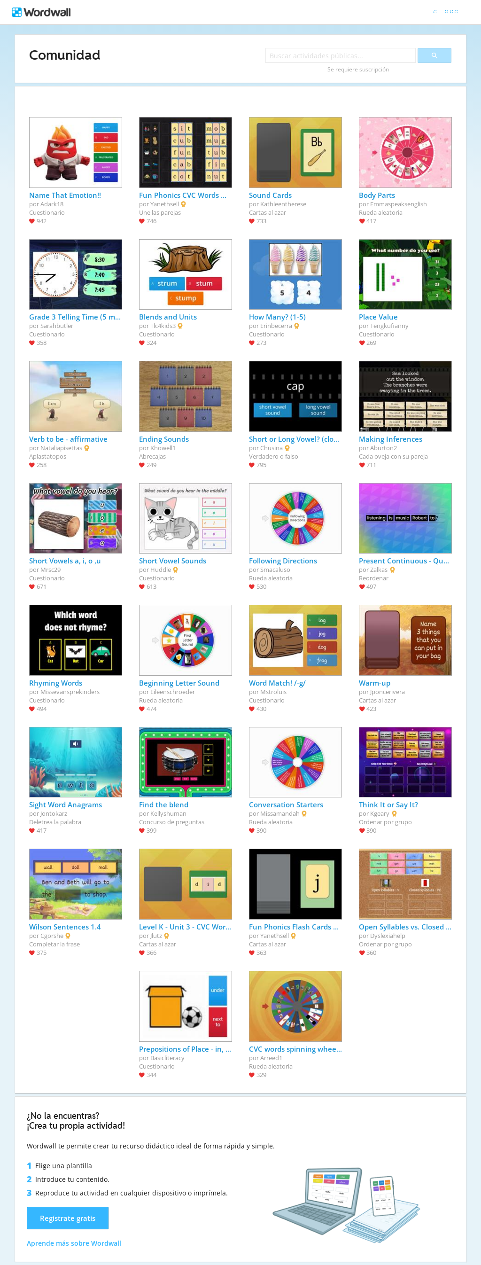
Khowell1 (163, 448)
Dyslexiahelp (387, 935)
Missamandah (280, 813)
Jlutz (156, 935)
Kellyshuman (168, 813)
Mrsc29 (50, 569)
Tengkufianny (389, 325)
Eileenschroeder (172, 691)
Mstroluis (273, 691)
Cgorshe (51, 935)
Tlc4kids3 (163, 325)
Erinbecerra (276, 325)
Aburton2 (383, 448)
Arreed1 (271, 1058)
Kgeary (379, 813)
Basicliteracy (167, 1058)
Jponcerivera (387, 691)
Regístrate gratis (67, 1218)
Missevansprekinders (70, 691)
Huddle (160, 569)
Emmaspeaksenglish (398, 204)
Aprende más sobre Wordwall (74, 1243)
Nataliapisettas (61, 448)
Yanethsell (164, 204)
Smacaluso (275, 569)
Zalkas (379, 569)
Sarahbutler (56, 325)
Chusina (271, 448)
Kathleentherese (283, 204)
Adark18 (51, 204)
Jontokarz (53, 813)
